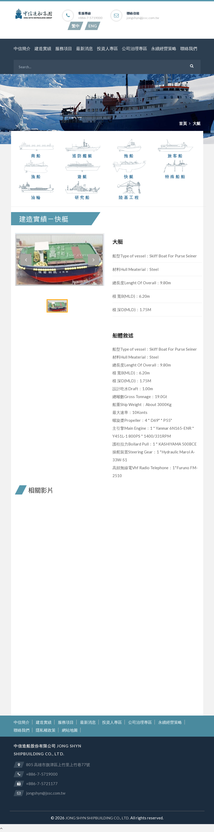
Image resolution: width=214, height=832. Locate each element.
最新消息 (84, 48)
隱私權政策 (46, 730)
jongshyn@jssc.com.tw (143, 18)
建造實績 (42, 48)
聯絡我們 (188, 48)
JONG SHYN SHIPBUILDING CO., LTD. (97, 818)
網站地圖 (70, 730)
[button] (26, 259)
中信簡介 (22, 48)
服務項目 (63, 48)
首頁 (183, 123)
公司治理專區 (134, 48)
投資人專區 (107, 48)
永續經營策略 (163, 48)
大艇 (197, 123)
